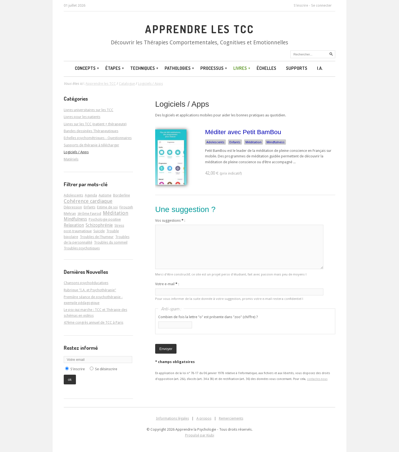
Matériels (71, 159)
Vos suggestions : (170, 220)
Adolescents (215, 142)
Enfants (235, 142)
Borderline (121, 195)
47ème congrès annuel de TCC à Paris (93, 322)
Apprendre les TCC (199, 29)
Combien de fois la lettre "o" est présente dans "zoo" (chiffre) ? (208, 317)
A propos (203, 418)
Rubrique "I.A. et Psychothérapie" (90, 290)
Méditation (253, 142)
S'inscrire (301, 5)
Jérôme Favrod (89, 213)
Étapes (115, 68)
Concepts (87, 68)
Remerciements (231, 418)
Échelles (266, 68)
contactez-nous (317, 379)
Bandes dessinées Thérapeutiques (91, 131)
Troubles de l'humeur (97, 237)
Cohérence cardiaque (88, 201)
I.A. (320, 68)
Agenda (91, 195)
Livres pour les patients (82, 117)
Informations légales (172, 418)
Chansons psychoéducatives (86, 283)
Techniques (144, 68)
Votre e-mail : (167, 284)
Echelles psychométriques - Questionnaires (98, 138)
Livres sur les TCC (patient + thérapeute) (95, 124)
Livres (242, 68)
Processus (214, 68)
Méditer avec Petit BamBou (243, 132)
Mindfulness (276, 142)
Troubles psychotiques (82, 248)
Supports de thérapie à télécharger (91, 145)
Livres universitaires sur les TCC (88, 110)
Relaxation (74, 225)
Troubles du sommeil (110, 242)
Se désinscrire (106, 369)
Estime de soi (107, 207)
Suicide (99, 231)
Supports (296, 68)
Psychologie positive (105, 219)
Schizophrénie (99, 225)
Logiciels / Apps (182, 104)
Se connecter (321, 5)
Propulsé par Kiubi (199, 435)
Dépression (73, 207)
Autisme (105, 195)
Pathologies (180, 68)
